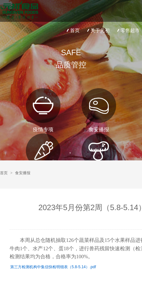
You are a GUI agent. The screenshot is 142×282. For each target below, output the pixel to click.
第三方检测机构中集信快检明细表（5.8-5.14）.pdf (53, 267)
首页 (72, 30)
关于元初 (98, 30)
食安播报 (22, 173)
